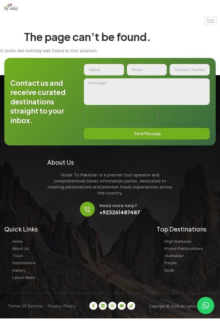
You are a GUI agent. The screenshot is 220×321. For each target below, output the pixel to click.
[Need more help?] (87, 211)
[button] (205, 305)
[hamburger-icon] (210, 21)
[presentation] (120, 117)
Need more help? (119, 207)
